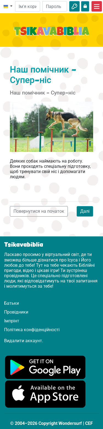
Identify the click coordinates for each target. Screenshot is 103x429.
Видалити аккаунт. (23, 340)
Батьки (11, 303)
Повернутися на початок (38, 211)
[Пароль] (54, 6)
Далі (85, 211)
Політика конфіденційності (32, 329)
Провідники (16, 312)
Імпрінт (11, 320)
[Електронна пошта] (27, 6)
